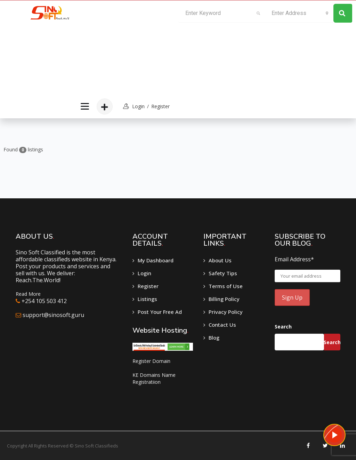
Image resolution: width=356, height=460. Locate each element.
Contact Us (222, 324)
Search (283, 326)
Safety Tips (223, 273)
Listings (147, 298)
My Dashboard (155, 260)
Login (144, 273)
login (138, 106)
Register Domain (151, 361)
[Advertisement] (124, 47)
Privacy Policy (226, 311)
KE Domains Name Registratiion (154, 378)
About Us (220, 260)
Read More (28, 294)
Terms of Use (226, 286)
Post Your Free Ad (160, 311)
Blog (214, 337)
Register (160, 106)
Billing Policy (224, 298)
